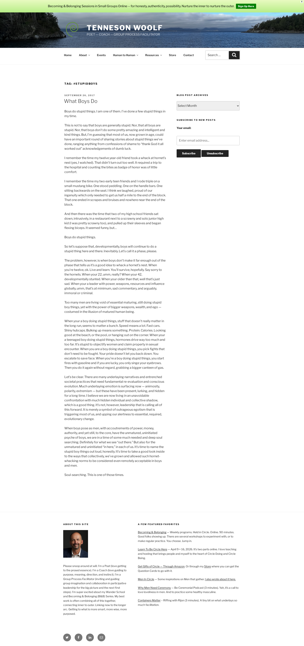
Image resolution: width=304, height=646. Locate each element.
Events (101, 55)
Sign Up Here (246, 6)
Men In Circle (146, 579)
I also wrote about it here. (220, 579)
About (85, 55)
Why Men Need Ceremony (154, 587)
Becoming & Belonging (152, 532)
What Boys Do (81, 101)
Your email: (184, 128)
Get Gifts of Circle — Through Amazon (161, 566)
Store (172, 55)
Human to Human (126, 55)
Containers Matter (149, 600)
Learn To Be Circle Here (152, 549)
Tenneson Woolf (125, 27)
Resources (153, 55)
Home (68, 55)
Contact (188, 55)
